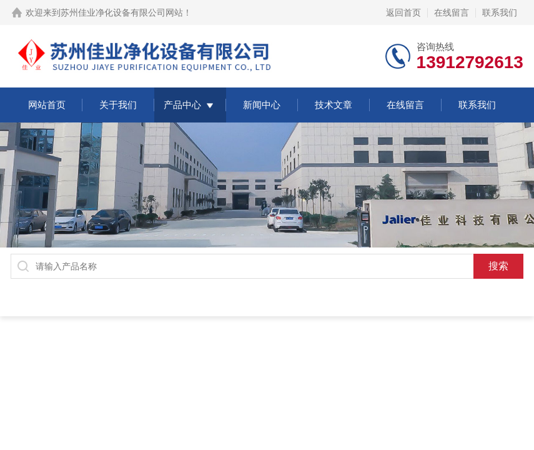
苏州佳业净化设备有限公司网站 (122, 13)
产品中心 (182, 104)
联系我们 (499, 13)
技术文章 (333, 104)
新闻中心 (261, 104)
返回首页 (403, 13)
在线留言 (451, 13)
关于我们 (118, 104)
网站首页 (47, 104)
